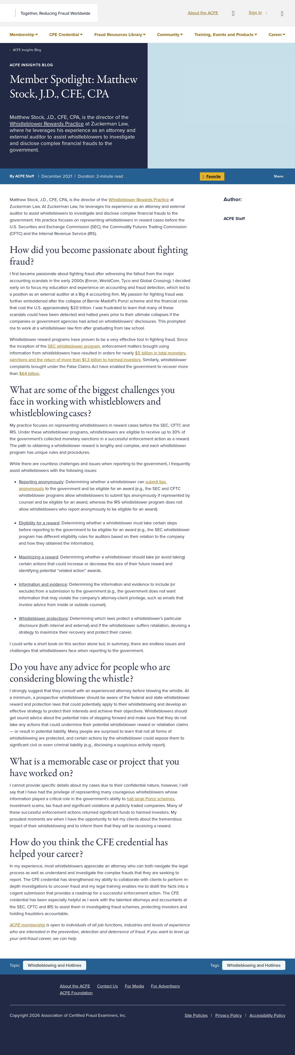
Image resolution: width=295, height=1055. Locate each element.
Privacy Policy (228, 1015)
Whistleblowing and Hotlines (54, 965)
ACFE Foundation (76, 993)
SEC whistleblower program (74, 346)
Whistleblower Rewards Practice (47, 124)
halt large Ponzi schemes (150, 798)
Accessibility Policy (267, 1015)
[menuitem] (24, 34)
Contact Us (107, 986)
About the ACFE (203, 13)
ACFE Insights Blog (27, 50)
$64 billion (29, 373)
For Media (134, 986)
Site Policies (196, 1015)
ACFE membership (27, 925)
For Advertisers (165, 986)
